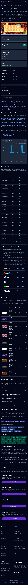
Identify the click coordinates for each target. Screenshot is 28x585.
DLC (2, 531)
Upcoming (16, 538)
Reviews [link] (12, 101)
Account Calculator (5, 573)
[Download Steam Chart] (25, 141)
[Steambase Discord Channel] (14, 572)
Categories (3, 548)
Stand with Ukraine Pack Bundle (8, 122)
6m (6, 140)
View (25, 390)
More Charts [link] (4, 109)
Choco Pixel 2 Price (18, 5)
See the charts (14, 481)
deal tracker (21, 12)
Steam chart (7, 130)
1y (9, 140)
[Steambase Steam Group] (16, 572)
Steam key (3, 14)
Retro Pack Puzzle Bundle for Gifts (12, 123)
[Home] (1, 5)
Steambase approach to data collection (16, 455)
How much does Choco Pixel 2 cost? (14, 398)
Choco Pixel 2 (10, 5)
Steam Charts (4, 538)
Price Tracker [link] (19, 101)
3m (3, 140)
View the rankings (14, 493)
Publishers (3, 555)
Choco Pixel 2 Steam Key (8, 134)
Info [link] (11, 106)
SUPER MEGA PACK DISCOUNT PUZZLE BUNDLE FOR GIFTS (11, 326)
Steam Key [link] (4, 104)
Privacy (6, 582)
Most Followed (17, 533)
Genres (3, 546)
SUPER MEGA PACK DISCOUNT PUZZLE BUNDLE (15, 121)
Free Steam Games (18, 551)
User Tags (3, 551)
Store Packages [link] (5, 106)
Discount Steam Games (19, 548)
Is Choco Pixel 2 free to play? (14, 405)
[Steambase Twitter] (18, 572)
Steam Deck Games (18, 540)
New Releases (17, 536)
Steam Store (6, 461)
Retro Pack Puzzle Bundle (19, 118)
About (17, 582)
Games (5, 5)
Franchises (3, 558)
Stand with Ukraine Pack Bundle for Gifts (16, 125)
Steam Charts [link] (5, 101)
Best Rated (16, 529)
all (11, 140)
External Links (14, 90)
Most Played (17, 531)
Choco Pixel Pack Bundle (11, 360)
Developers (3, 553)
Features (14, 87)
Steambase (16, 565)
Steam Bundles (6, 137)
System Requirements (14, 97)
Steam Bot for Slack (5, 568)
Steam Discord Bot (5, 566)
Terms (9, 582)
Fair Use (13, 582)
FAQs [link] (10, 109)
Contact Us (21, 582)
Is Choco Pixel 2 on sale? (14, 401)
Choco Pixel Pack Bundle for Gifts (8, 126)
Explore (3, 575)
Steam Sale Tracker (7, 135)
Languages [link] (23, 106)
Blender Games (16, 76)
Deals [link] (10, 104)
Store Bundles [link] (17, 104)
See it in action (14, 506)
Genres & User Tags (14, 94)
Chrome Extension (5, 563)
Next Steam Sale (5, 570)
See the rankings (14, 518)
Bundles (3, 536)
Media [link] (17, 106)
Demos (3, 533)
